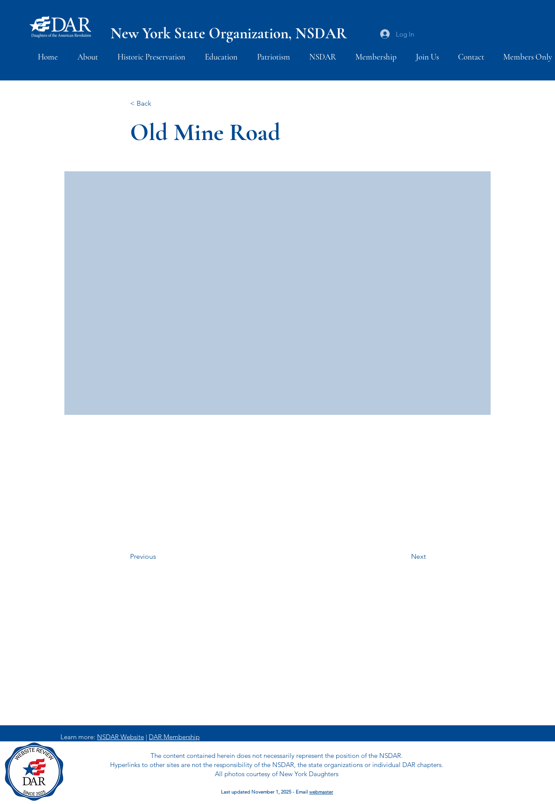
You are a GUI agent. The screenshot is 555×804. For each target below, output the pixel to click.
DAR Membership (174, 737)
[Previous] (158, 557)
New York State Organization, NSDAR (228, 33)
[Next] (404, 557)
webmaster (321, 792)
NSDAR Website (120, 737)
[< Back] (158, 103)
